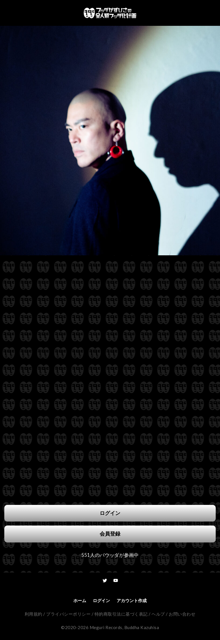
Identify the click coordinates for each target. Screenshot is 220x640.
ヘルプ (158, 613)
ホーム (79, 600)
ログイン (110, 513)
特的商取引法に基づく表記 (121, 613)
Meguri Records (106, 627)
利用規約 (33, 613)
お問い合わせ (182, 613)
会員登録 (110, 534)
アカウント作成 (132, 600)
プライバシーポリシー (68, 613)
